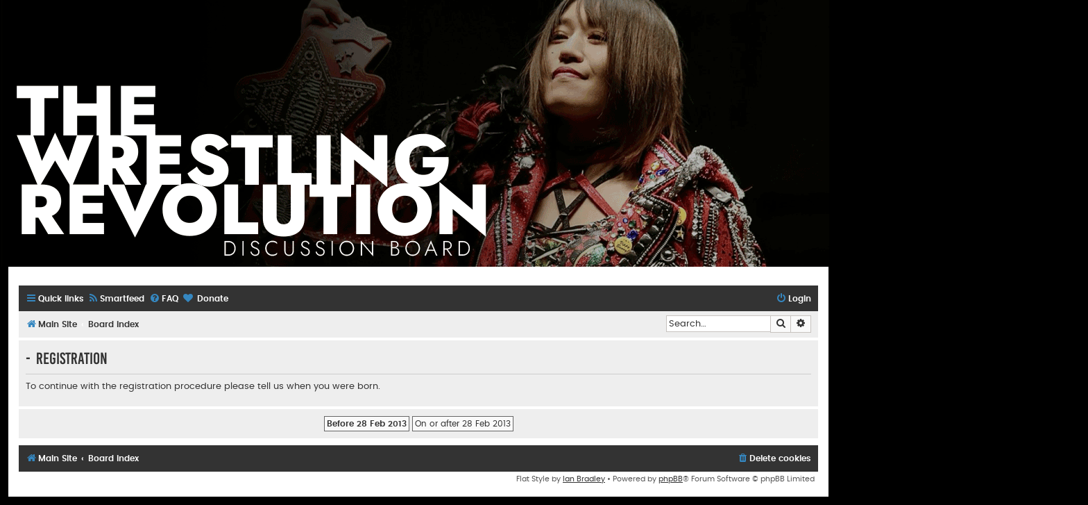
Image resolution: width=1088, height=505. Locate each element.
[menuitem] (115, 299)
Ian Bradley (584, 479)
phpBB (670, 479)
